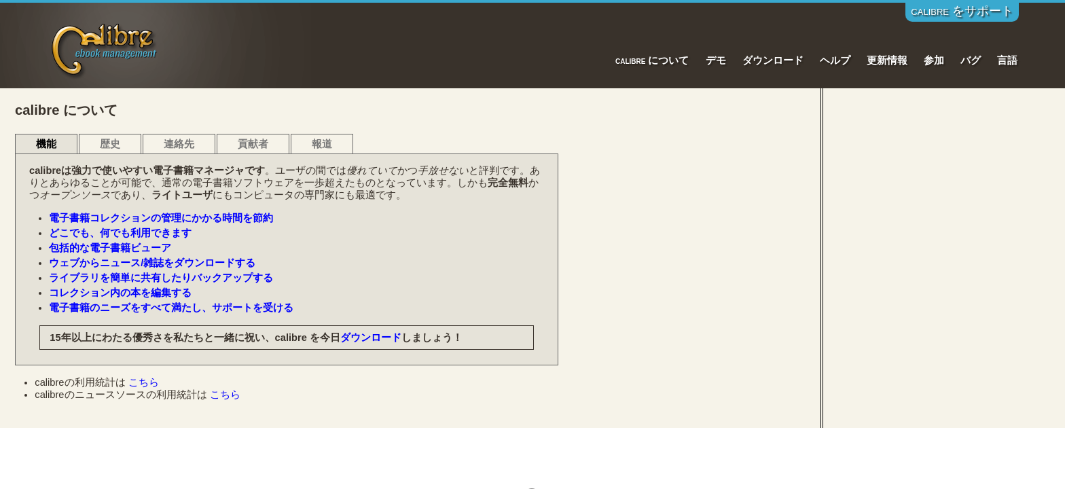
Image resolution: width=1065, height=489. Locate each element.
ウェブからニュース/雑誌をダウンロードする (152, 262)
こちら (143, 382)
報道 (322, 144)
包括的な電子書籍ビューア (110, 247)
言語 (1007, 60)
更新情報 (887, 60)
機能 (46, 144)
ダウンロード (773, 60)
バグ (970, 60)
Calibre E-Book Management (105, 48)
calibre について (652, 60)
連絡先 (179, 144)
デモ (716, 60)
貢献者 (253, 144)
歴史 (110, 144)
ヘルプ (835, 60)
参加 (934, 60)
